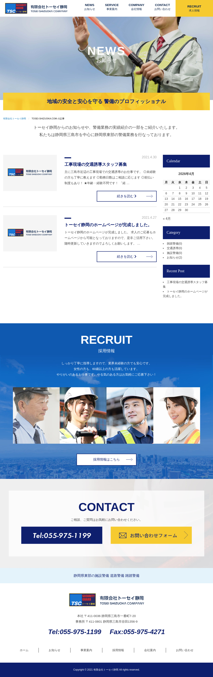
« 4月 (167, 218)
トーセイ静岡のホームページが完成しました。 (108, 224)
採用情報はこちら (106, 459)
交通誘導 (174, 248)
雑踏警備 (174, 243)
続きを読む (126, 196)
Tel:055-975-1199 (74, 632)
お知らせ (174, 257)
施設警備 (174, 253)
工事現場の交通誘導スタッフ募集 (95, 164)
